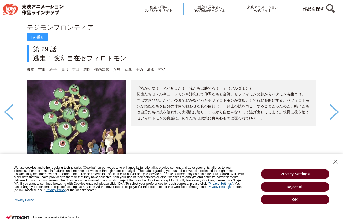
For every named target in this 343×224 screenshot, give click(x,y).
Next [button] (334, 112)
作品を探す (313, 9)
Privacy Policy (56, 190)
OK (295, 200)
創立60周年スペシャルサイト (159, 9)
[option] (171, 103)
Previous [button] (8, 112)
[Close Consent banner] (335, 162)
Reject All (294, 187)
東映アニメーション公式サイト (262, 9)
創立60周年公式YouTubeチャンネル (209, 9)
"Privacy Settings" (220, 183)
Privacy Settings (295, 174)
